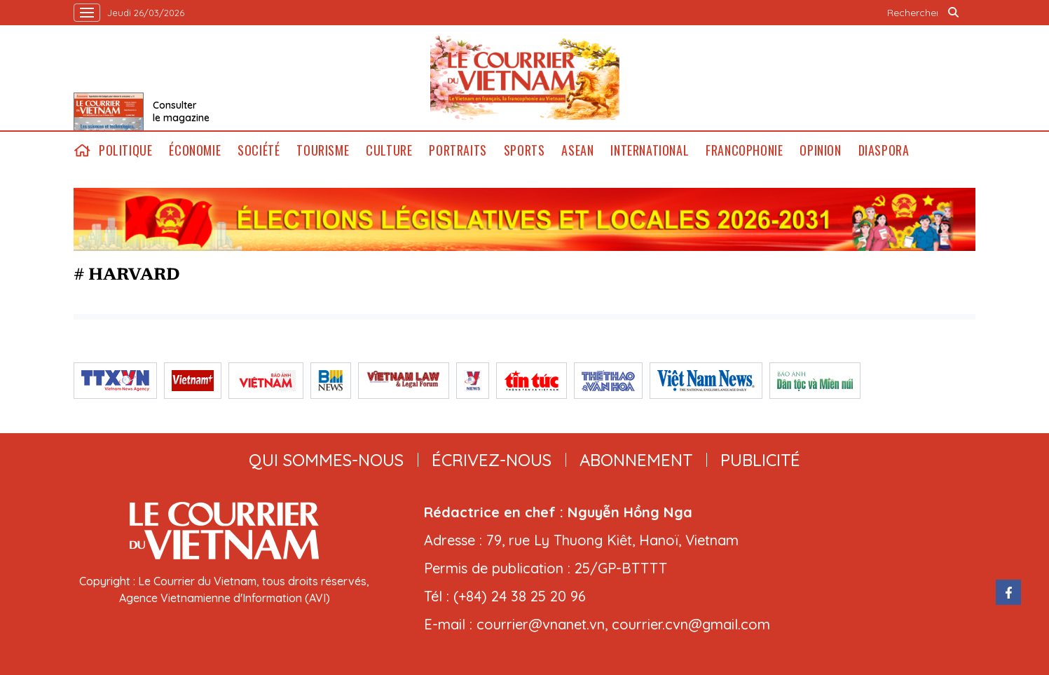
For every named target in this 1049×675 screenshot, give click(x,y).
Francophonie (744, 150)
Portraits (457, 150)
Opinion (820, 150)
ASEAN (577, 150)
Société (259, 150)
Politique (125, 150)
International (649, 150)
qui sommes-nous (326, 459)
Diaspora (884, 150)
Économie (195, 150)
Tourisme (322, 150)
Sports (524, 150)
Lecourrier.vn (524, 78)
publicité (760, 459)
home (82, 150)
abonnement (636, 459)
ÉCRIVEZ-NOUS (491, 459)
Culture (389, 150)
